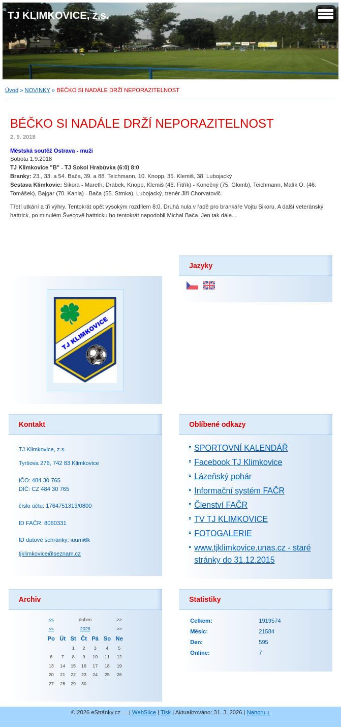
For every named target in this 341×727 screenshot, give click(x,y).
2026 (85, 628)
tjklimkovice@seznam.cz (50, 553)
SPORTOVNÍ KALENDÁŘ (241, 448)
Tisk (166, 712)
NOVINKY (37, 90)
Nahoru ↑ (258, 712)
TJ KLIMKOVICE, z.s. (58, 15)
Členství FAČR (220, 505)
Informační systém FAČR (239, 490)
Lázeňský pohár (223, 476)
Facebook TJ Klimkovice (238, 462)
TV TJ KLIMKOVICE (231, 519)
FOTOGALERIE (223, 533)
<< (50, 619)
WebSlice (144, 712)
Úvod (11, 90)
